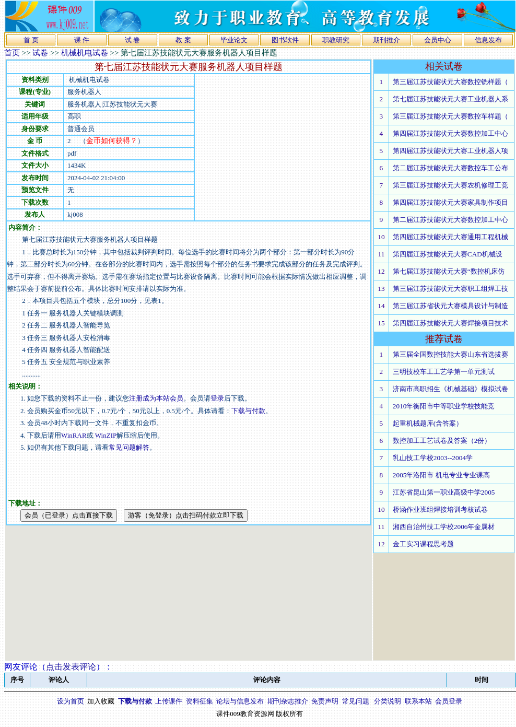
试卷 (40, 53)
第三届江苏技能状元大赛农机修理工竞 (450, 185)
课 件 (81, 40)
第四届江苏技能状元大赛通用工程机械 (450, 237)
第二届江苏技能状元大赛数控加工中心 (450, 220)
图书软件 (285, 40)
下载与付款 (248, 411)
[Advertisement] (282, 147)
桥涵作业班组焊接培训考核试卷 (440, 509)
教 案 (183, 40)
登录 (217, 398)
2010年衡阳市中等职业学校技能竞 (444, 406)
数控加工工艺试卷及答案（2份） (442, 440)
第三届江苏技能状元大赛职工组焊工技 (450, 288)
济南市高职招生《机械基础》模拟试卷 (450, 389)
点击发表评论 (71, 666)
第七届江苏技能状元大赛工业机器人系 (450, 99)
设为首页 (70, 701)
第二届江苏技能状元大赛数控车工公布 (450, 168)
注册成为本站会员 (156, 398)
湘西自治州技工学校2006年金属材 (444, 527)
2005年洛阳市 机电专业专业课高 (441, 475)
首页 (12, 53)
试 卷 (132, 40)
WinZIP (105, 435)
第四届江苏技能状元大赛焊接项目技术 (450, 323)
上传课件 (168, 701)
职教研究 (335, 40)
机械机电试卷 (84, 53)
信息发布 (488, 40)
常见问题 (355, 701)
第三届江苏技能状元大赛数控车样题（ (450, 116)
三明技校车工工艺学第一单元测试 (444, 372)
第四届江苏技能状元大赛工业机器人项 (450, 151)
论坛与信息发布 (240, 701)
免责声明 (324, 701)
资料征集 (199, 701)
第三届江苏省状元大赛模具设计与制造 (450, 306)
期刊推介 (386, 40)
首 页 (31, 40)
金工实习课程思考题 (423, 544)
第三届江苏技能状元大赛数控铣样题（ (450, 82)
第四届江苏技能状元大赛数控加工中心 (450, 133)
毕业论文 (234, 40)
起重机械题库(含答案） (428, 423)
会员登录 (448, 701)
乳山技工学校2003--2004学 (433, 458)
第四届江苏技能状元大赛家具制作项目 (450, 202)
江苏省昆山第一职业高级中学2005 (444, 492)
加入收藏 (100, 701)
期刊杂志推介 (287, 701)
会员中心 (437, 40)
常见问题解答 (129, 447)
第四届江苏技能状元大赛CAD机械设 (447, 254)
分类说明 (387, 701)
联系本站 (418, 701)
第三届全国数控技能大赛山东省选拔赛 (450, 354)
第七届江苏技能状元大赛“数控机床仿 (449, 271)
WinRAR (74, 435)
